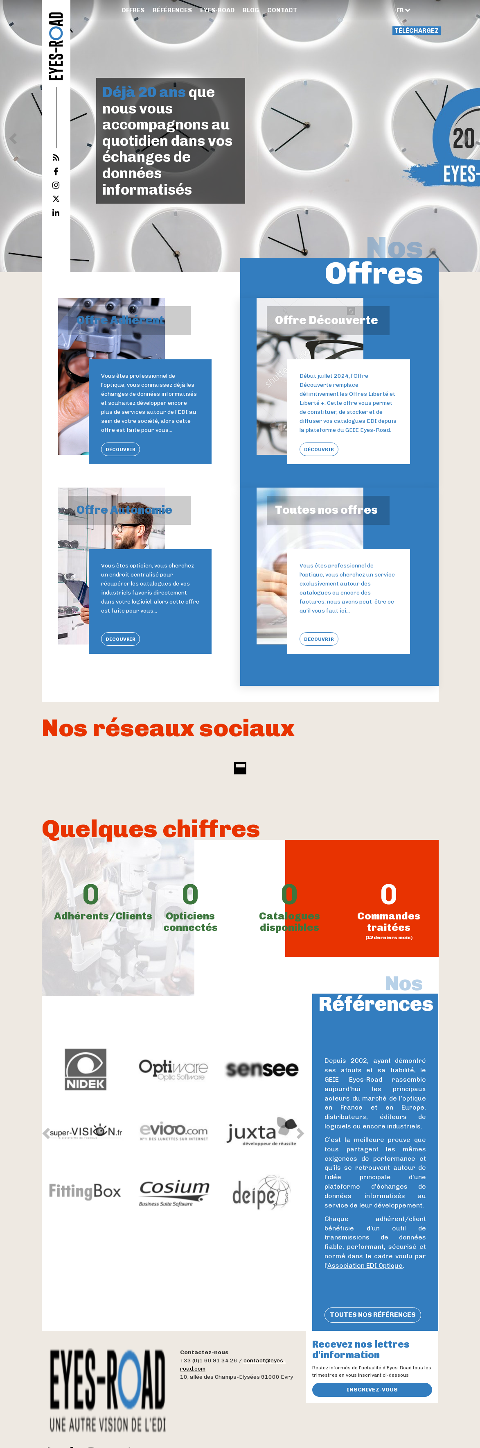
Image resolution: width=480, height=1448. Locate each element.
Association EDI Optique (365, 1265)
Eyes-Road (217, 10)
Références (172, 10)
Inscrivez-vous (372, 1389)
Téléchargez (416, 30)
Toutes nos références (373, 1315)
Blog (251, 10)
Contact (282, 10)
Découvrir (120, 449)
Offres (133, 10)
